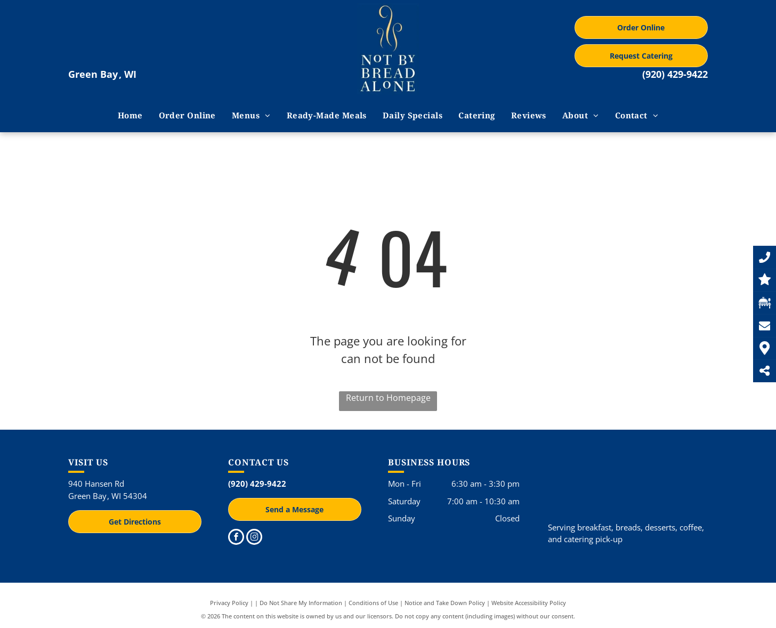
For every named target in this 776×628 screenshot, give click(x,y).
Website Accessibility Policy (528, 603)
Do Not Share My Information (301, 603)
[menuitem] (130, 115)
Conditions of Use (373, 603)
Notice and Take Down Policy (445, 603)
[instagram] (254, 538)
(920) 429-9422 (675, 74)
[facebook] (236, 538)
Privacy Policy (229, 603)
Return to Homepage (388, 398)
